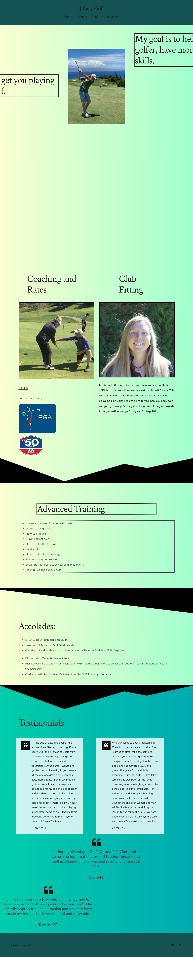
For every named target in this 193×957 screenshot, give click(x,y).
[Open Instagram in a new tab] (179, 945)
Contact (82, 16)
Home (68, 16)
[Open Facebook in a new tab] (173, 945)
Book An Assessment (105, 16)
